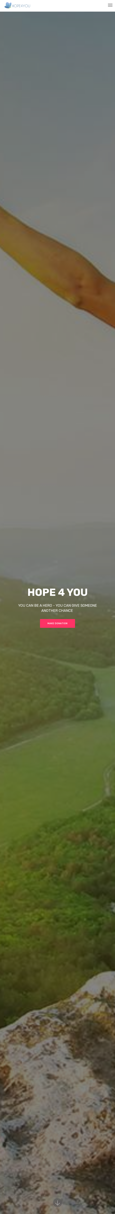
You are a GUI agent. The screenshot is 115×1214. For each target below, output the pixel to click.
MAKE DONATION (57, 623)
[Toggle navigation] (110, 5)
